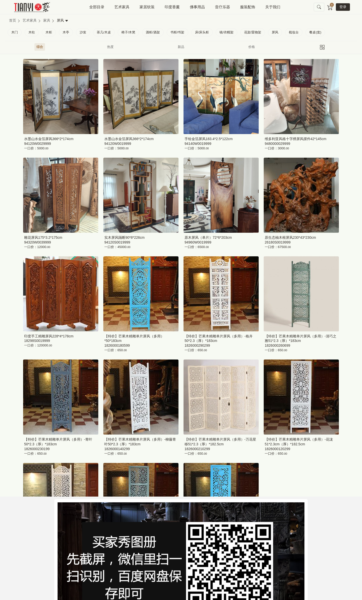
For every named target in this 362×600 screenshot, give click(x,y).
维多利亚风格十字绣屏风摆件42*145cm (295, 139)
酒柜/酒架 (153, 32)
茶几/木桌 (104, 32)
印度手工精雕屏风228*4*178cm (48, 336)
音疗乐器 (222, 7)
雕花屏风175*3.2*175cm (43, 237)
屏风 (275, 32)
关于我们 (272, 7)
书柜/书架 (177, 32)
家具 (46, 20)
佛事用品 (197, 7)
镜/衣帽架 (226, 32)
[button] (319, 7)
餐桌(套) (315, 32)
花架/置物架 (252, 32)
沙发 (83, 32)
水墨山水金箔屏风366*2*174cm (48, 139)
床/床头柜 (202, 32)
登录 (342, 7)
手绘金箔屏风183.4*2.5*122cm (209, 139)
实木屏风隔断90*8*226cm (124, 237)
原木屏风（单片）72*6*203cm (208, 237)
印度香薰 (172, 7)
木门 (14, 32)
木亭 (66, 32)
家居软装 (147, 7)
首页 (12, 20)
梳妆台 (294, 32)
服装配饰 (247, 7)
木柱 (31, 32)
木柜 (49, 32)
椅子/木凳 (128, 32)
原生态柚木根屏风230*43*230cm (290, 237)
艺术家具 (121, 7)
